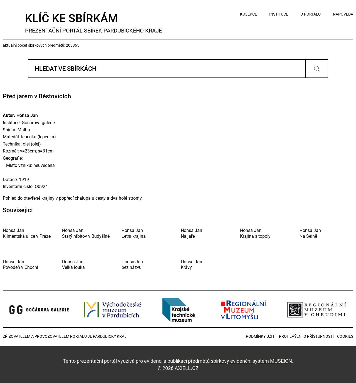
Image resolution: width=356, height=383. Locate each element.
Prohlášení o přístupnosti (306, 336)
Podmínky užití (261, 336)
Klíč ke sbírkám (93, 23)
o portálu (310, 14)
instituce (278, 14)
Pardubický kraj (110, 336)
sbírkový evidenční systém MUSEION (251, 361)
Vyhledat (316, 68)
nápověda (343, 14)
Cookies (345, 336)
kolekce (248, 14)
